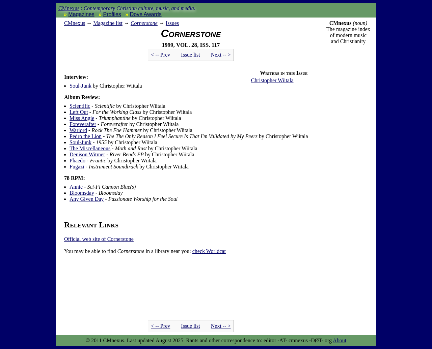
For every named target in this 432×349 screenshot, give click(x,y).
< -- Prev (160, 55)
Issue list (190, 55)
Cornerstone (144, 23)
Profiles (112, 14)
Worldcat (209, 251)
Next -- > (221, 55)
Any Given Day (87, 199)
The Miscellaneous (90, 148)
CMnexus (68, 8)
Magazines (81, 14)
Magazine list (108, 23)
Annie (76, 187)
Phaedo (77, 160)
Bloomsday (82, 193)
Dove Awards (146, 14)
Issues (172, 23)
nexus (74, 23)
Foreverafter (83, 124)
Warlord (78, 130)
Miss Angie (82, 118)
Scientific (80, 106)
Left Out (79, 112)
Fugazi (77, 166)
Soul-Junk (80, 86)
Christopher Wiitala (272, 80)
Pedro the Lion (86, 136)
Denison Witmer (87, 154)
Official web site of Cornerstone (99, 239)
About (339, 340)
